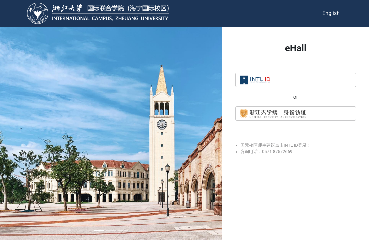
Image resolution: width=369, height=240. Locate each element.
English (331, 13)
